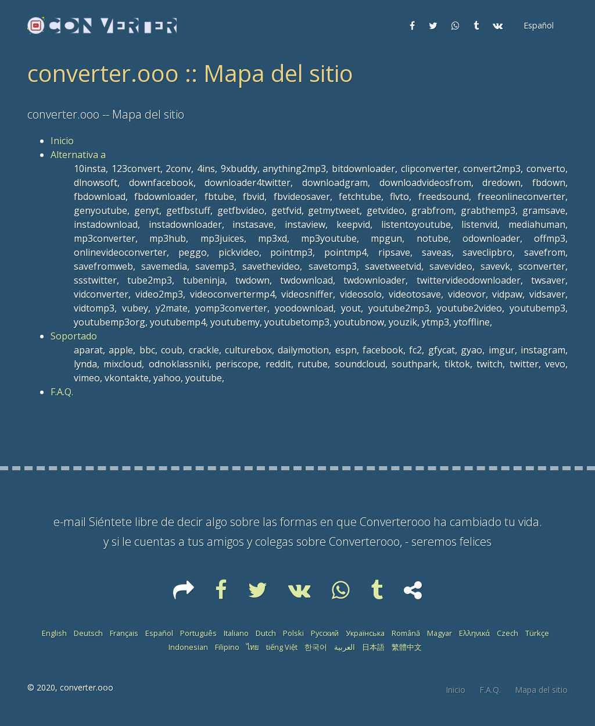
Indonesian (188, 647)
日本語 (373, 647)
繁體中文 (407, 647)
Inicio (62, 140)
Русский (325, 633)
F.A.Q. (62, 391)
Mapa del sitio (541, 689)
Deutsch (88, 633)
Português (198, 633)
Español (159, 633)
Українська (365, 633)
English (54, 633)
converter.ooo (86, 687)
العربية (344, 647)
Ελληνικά (474, 633)
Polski (293, 633)
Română (406, 633)
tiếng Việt (282, 647)
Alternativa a (78, 154)
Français (124, 633)
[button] (537, 25)
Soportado (74, 336)
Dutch (266, 633)
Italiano (236, 633)
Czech (507, 633)
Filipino (227, 647)
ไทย (252, 647)
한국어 (315, 647)
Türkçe (537, 633)
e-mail (69, 522)
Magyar (439, 633)
